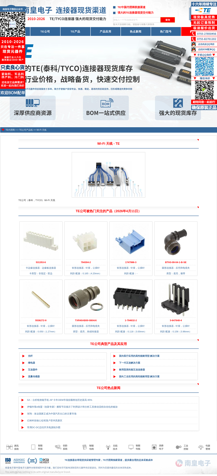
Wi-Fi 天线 (41, 130)
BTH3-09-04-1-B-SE (175, 262)
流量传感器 (34, 376)
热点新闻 (135, 31)
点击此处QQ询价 (206, 44)
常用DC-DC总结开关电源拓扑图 (44, 427)
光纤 (30, 356)
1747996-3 (130, 262)
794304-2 (86, 262)
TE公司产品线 (26, 130)
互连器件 (32, 369)
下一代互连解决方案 (129, 362)
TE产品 (75, 31)
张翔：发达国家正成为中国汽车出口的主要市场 (51, 413)
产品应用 (105, 31)
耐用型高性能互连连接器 (132, 369)
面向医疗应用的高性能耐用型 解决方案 (139, 356)
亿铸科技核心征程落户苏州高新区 (44, 420)
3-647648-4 (176, 320)
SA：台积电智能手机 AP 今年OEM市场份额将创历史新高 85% (59, 400)
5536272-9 (40, 320)
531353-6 (41, 262)
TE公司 (45, 31)
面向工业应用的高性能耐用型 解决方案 (139, 376)
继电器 (31, 362)
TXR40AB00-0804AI (86, 320)
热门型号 (166, 31)
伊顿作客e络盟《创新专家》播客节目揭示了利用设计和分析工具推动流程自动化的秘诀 (72, 406)
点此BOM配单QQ (206, 49)
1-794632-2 (131, 320)
